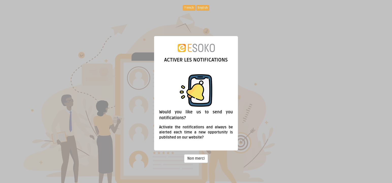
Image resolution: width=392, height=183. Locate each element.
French (189, 8)
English (203, 8)
